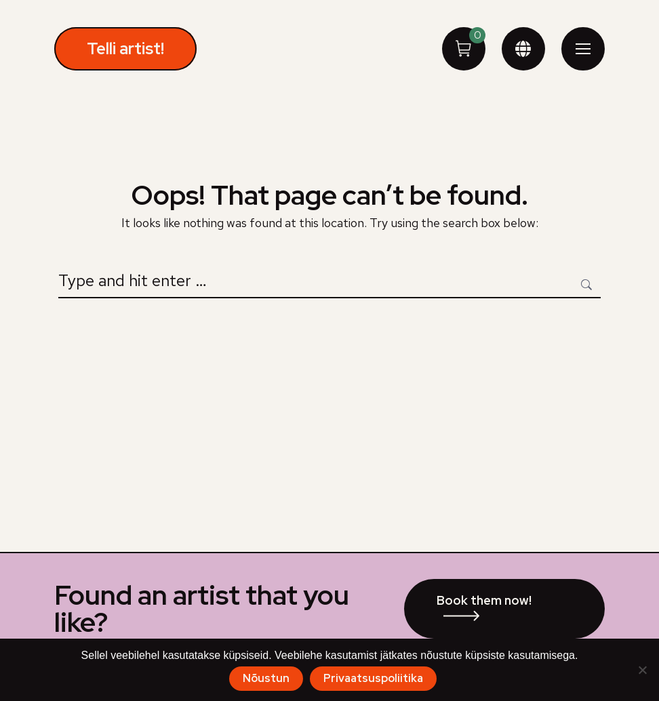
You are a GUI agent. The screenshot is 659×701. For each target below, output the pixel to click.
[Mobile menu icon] (583, 49)
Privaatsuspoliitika (373, 678)
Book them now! (484, 600)
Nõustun (266, 678)
